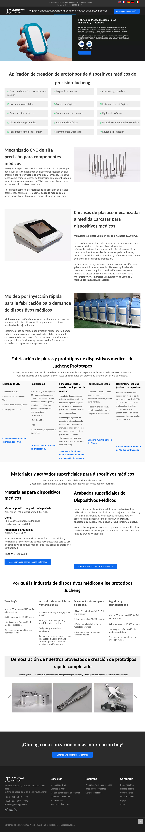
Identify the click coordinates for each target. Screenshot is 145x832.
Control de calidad (94, 793)
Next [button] (135, 703)
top (140, 821)
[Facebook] (6, 810)
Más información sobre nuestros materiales (28, 562)
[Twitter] (15, 810)
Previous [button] (9, 703)
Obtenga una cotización (126, 11)
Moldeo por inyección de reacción (65, 793)
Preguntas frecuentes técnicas (99, 785)
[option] (32, 698)
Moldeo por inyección (60, 804)
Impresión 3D (57, 800)
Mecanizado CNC (58, 785)
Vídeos (123, 804)
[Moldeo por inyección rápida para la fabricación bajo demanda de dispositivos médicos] (107, 310)
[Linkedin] (11, 810)
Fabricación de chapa (60, 796)
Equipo (123, 800)
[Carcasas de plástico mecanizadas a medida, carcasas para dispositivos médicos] (38, 235)
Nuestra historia (127, 789)
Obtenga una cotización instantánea (82, 52)
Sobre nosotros (127, 785)
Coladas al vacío (58, 789)
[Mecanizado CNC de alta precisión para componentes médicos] (107, 164)
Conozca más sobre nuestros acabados (95, 566)
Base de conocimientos (96, 789)
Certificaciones (126, 793)
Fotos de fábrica (127, 796)
